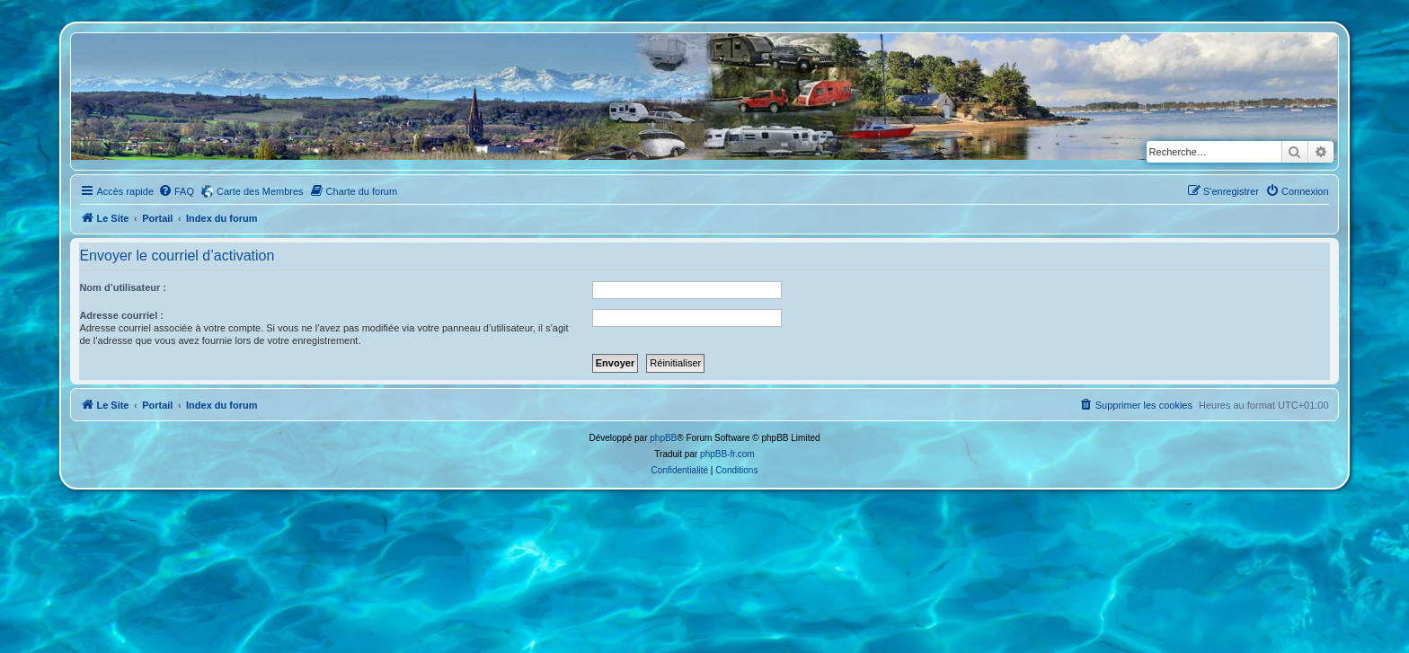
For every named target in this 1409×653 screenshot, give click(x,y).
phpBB (663, 438)
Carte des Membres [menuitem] (260, 191)
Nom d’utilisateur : (122, 287)
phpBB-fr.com (727, 454)
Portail (157, 218)
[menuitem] (176, 191)
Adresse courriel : (121, 315)
